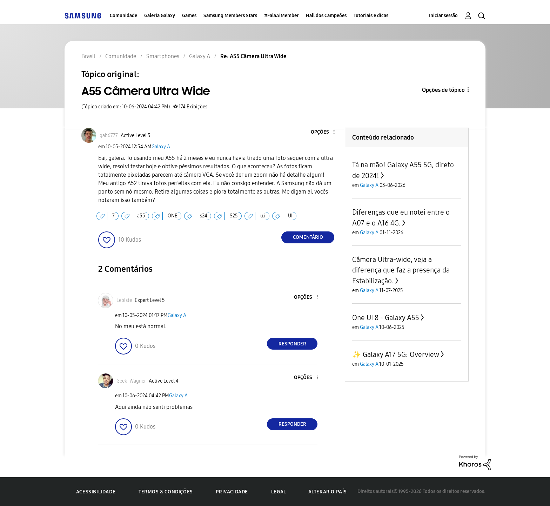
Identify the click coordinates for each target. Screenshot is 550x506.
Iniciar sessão (443, 16)
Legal (278, 492)
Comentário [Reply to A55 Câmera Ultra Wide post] (308, 237)
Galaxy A (161, 147)
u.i (263, 216)
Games (189, 16)
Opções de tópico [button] (443, 90)
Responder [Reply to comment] (292, 344)
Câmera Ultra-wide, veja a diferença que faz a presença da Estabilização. (401, 270)
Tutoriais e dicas (371, 16)
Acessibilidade (95, 492)
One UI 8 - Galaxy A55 (385, 317)
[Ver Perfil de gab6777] (109, 136)
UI (290, 216)
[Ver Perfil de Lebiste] (124, 300)
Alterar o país (327, 492)
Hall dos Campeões (326, 16)
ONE (172, 216)
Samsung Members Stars (230, 16)
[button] (322, 132)
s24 (203, 216)
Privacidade (232, 492)
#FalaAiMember (281, 16)
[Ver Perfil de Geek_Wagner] (131, 381)
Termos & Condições (166, 492)
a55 (141, 216)
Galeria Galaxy (159, 16)
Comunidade (123, 16)
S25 (234, 216)
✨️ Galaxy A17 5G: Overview (395, 354)
